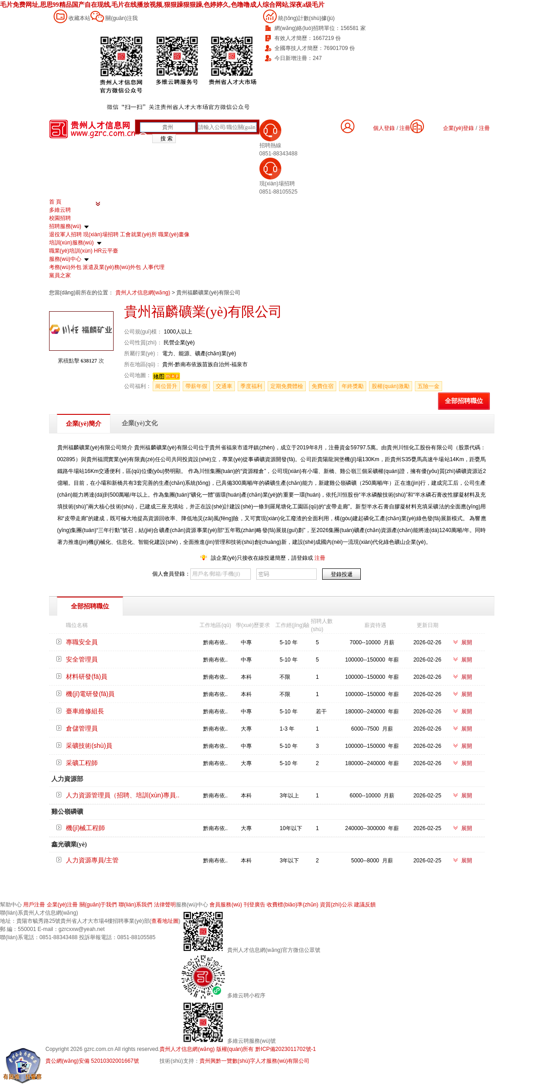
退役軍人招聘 (65, 234)
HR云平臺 (106, 251)
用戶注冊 (34, 904)
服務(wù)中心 (65, 259)
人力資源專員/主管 (92, 860)
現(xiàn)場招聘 (101, 234)
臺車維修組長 (85, 711)
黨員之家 (60, 275)
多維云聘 (60, 210)
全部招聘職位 (464, 401)
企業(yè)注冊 (62, 904)
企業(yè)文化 (140, 423)
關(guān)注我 (121, 18)
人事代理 (153, 267)
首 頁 (55, 202)
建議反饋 (365, 904)
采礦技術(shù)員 (89, 745)
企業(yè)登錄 (458, 128)
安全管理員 (82, 659)
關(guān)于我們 (98, 904)
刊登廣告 (254, 904)
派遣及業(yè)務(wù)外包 (112, 267)
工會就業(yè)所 (138, 234)
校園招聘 (60, 218)
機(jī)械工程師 (85, 827)
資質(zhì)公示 (336, 904)
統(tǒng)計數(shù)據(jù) (306, 18)
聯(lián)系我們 (136, 904)
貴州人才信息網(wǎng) (143, 292)
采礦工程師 (82, 762)
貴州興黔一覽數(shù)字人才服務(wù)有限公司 (254, 1061)
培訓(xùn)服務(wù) (71, 242)
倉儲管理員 (82, 728)
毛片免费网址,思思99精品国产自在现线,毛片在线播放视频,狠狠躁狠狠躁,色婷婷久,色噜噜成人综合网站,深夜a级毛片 (162, 4)
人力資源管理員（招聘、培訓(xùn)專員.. (122, 795)
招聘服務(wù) (65, 226)
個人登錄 (384, 128)
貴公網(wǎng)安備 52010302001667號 (92, 1061)
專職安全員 (82, 642)
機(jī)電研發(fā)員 (90, 693)
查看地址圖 (165, 921)
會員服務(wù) (225, 904)
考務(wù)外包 (65, 267)
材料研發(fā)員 (86, 676)
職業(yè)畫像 (173, 234)
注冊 (484, 128)
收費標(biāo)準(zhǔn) (292, 904)
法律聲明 (165, 904)
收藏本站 (79, 18)
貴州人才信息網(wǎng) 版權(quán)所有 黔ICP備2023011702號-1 (237, 1049)
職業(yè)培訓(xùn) (71, 251)
